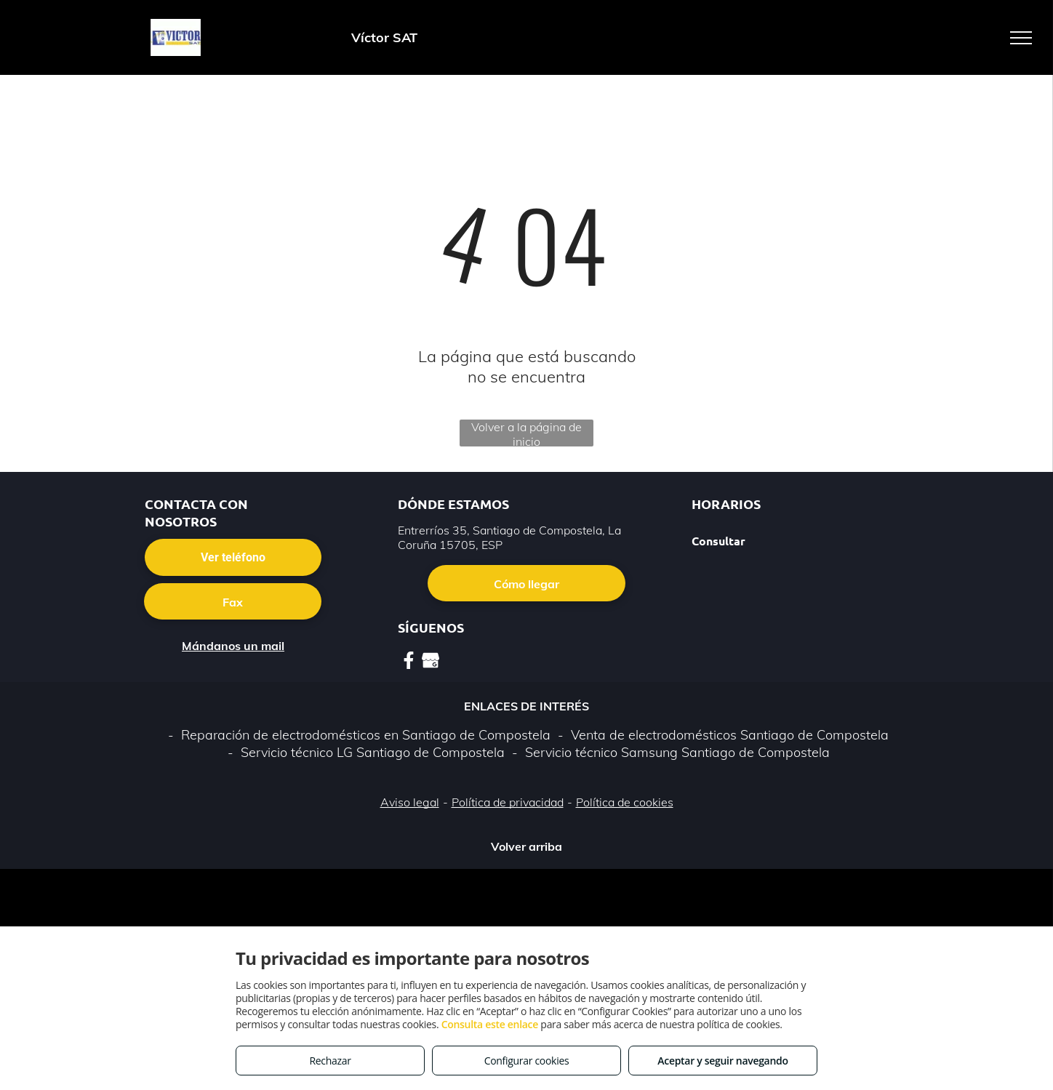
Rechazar (330, 1060)
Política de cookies (624, 802)
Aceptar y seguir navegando (722, 1060)
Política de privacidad (508, 802)
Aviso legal (409, 802)
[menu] (1021, 38)
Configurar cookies (526, 1060)
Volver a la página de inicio (526, 433)
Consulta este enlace (489, 1024)
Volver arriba (526, 846)
